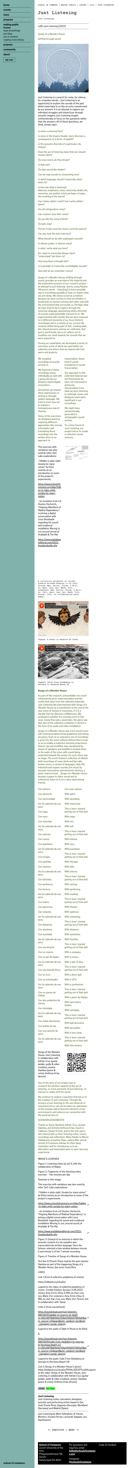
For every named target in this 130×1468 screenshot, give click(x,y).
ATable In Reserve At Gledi (53, 636)
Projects (8, 44)
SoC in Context (10, 36)
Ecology (50, 1389)
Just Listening (106, 5)
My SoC (9, 59)
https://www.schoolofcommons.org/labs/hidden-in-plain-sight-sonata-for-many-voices (49, 490)
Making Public (11, 24)
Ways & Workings (11, 30)
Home (6, 5)
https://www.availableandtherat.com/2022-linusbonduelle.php (49, 542)
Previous (56, 1430)
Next (74, 1430)
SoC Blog (7, 33)
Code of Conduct (107, 1445)
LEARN (41, 1389)
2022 (92, 5)
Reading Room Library (13, 40)
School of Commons (48, 5)
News (6, 14)
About (6, 54)
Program (8, 19)
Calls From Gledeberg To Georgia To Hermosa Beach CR (60, 679)
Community (9, 49)
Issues (7, 27)
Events (7, 10)
